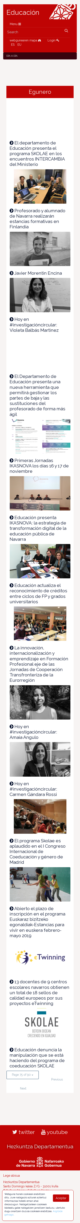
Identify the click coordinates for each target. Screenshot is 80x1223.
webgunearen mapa (25, 40)
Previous (57, 1079)
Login (53, 40)
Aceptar (61, 1198)
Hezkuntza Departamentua (40, 1146)
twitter (23, 1132)
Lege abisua (11, 1175)
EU (19, 44)
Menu (15, 24)
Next (23, 1088)
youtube (54, 1132)
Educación (22, 12)
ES (13, 44)
